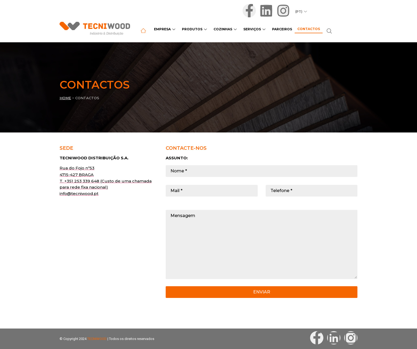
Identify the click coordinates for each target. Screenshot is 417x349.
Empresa (165, 29)
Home (65, 98)
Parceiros (282, 29)
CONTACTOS (87, 98)
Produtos (195, 29)
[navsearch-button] (329, 31)
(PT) (301, 12)
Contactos (308, 29)
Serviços (255, 29)
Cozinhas (226, 29)
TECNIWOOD (97, 339)
